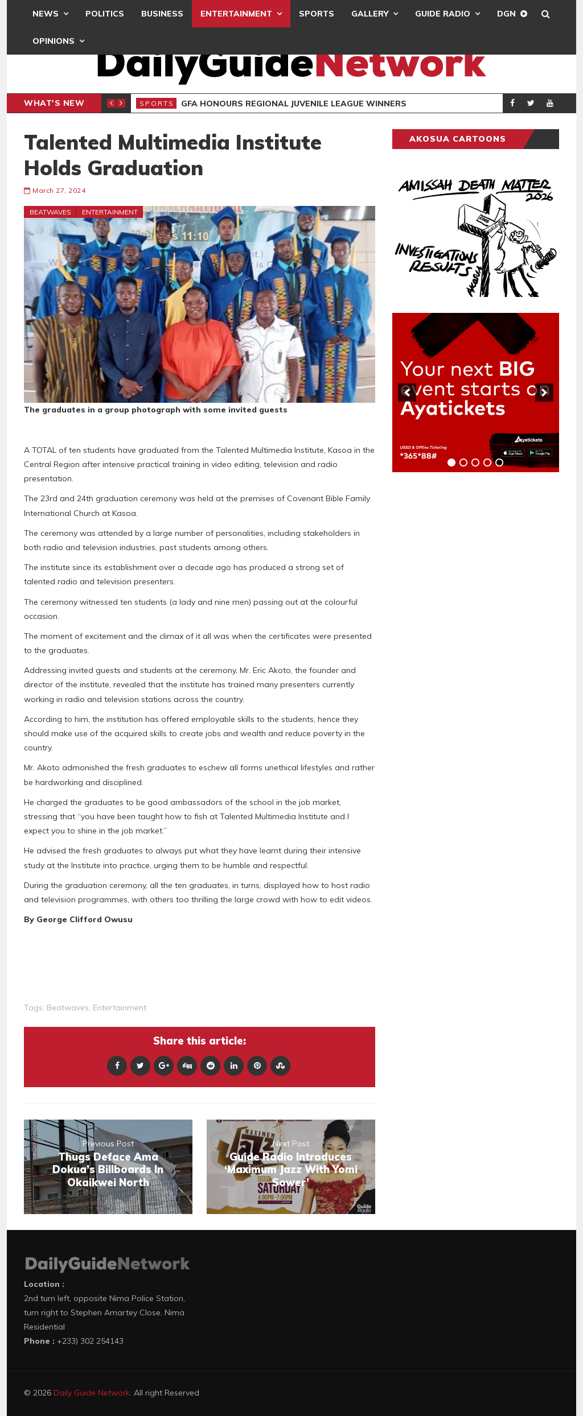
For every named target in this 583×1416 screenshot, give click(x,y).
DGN (506, 14)
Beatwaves (50, 212)
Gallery (369, 14)
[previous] (407, 392)
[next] (544, 392)
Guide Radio (442, 14)
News (45, 14)
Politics (104, 14)
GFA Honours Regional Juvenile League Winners (294, 103)
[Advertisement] (477, 658)
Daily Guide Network (92, 1393)
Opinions (53, 41)
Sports (316, 14)
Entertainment (236, 14)
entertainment (119, 1007)
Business (162, 14)
